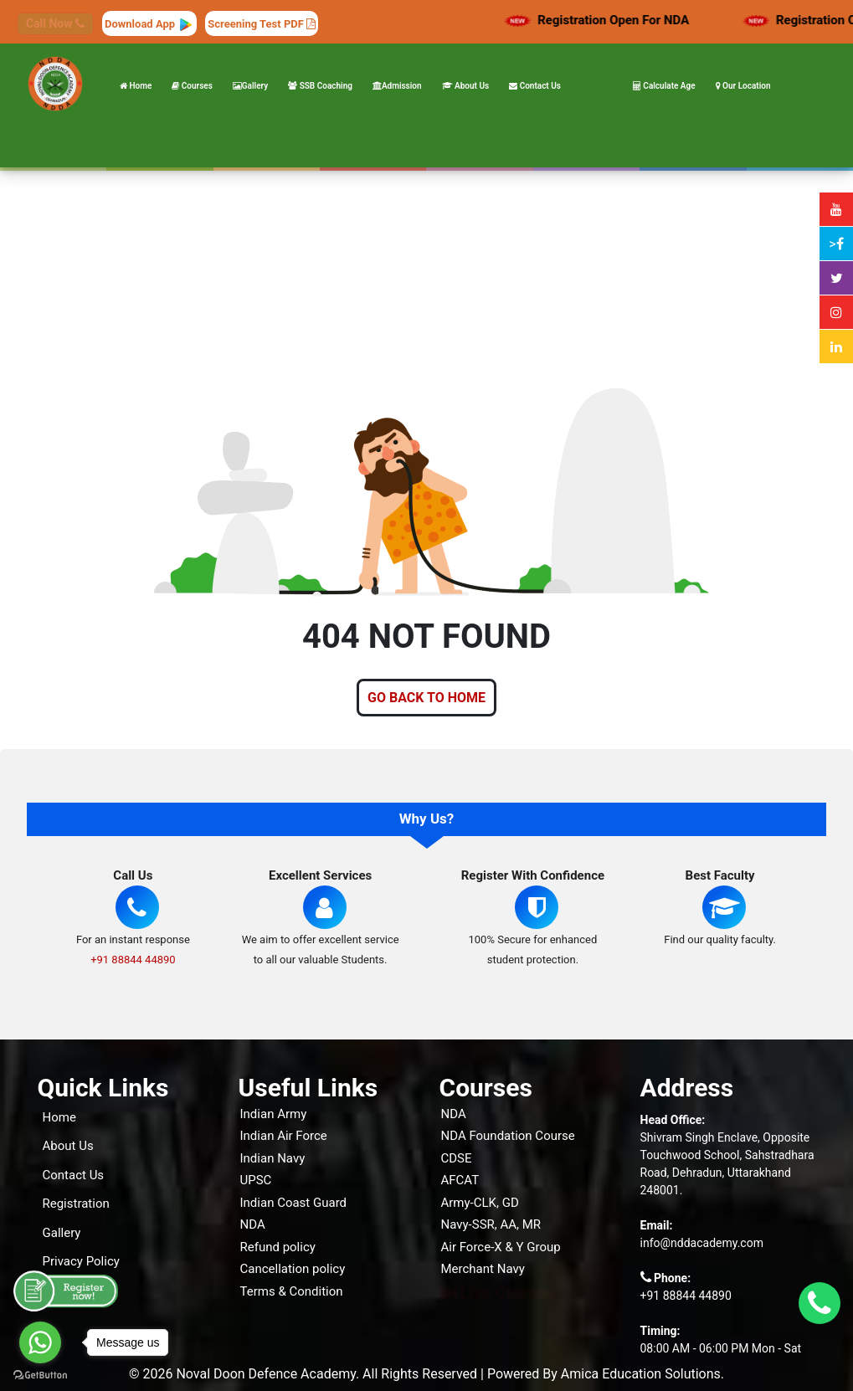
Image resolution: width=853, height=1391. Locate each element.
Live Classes (497, 1293)
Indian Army (273, 1114)
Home (136, 85)
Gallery (250, 85)
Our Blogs (70, 1290)
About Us (466, 85)
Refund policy (278, 1247)
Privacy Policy (81, 1261)
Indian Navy (273, 1158)
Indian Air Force (283, 1135)
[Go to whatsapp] (40, 1342)
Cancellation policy (293, 1268)
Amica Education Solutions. (642, 1374)
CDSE (456, 1158)
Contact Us (535, 85)
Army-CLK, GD (480, 1202)
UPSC (256, 1180)
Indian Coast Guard (293, 1202)
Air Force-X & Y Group (501, 1247)
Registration (76, 1203)
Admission (397, 85)
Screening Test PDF (262, 24)
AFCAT (460, 1180)
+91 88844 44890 (133, 959)
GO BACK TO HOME (426, 698)
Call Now (55, 23)
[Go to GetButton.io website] (40, 1374)
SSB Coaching (320, 85)
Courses (192, 85)
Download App (149, 24)
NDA (252, 1224)
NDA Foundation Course (508, 1135)
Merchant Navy (483, 1268)
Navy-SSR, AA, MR (491, 1224)
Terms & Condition (291, 1291)
